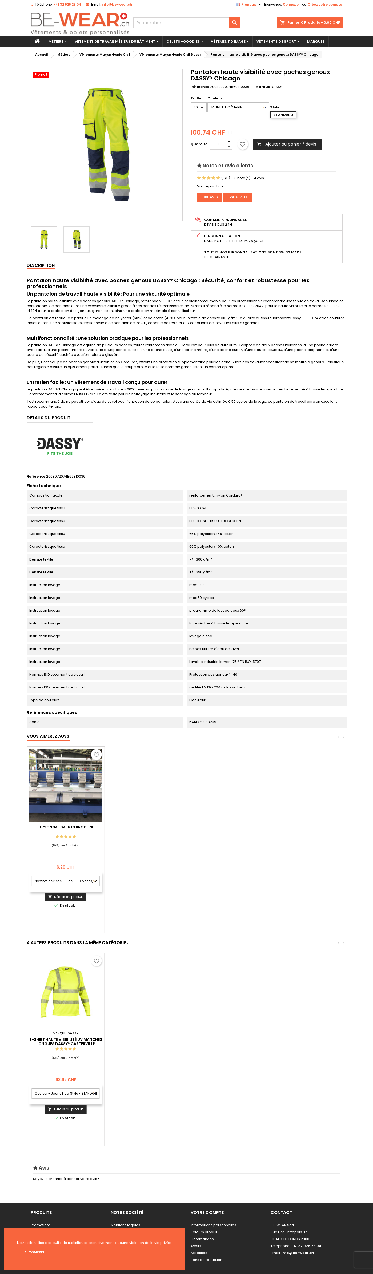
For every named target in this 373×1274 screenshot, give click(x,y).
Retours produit (204, 1232)
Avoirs (196, 1245)
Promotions (41, 1225)
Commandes (202, 1238)
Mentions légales (125, 1225)
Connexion (292, 4)
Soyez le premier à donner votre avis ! (66, 1178)
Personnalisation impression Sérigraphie (65, 829)
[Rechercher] (186, 22)
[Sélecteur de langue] (249, 4)
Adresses (199, 1252)
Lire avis (210, 197)
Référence (200, 86)
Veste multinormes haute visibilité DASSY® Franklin (65, 1041)
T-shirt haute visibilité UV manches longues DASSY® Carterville (299, 1041)
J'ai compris (33, 1252)
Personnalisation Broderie (143, 827)
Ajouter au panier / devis (286, 144)
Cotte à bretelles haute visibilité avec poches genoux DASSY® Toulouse (221, 1048)
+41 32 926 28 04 (67, 4)
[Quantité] (218, 144)
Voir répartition (210, 186)
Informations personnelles (213, 1225)
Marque (262, 86)
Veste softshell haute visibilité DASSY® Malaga (143, 1041)
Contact (281, 1213)
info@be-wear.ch (117, 4)
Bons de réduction (206, 1259)
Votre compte (207, 1213)
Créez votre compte (325, 4)
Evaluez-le (238, 197)
